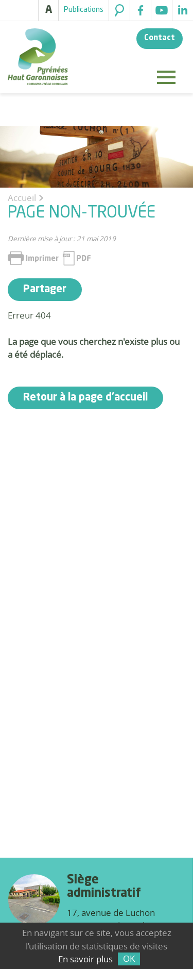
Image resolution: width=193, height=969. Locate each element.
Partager (44, 290)
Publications (83, 10)
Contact (159, 38)
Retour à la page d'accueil (85, 398)
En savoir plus (85, 959)
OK (129, 958)
